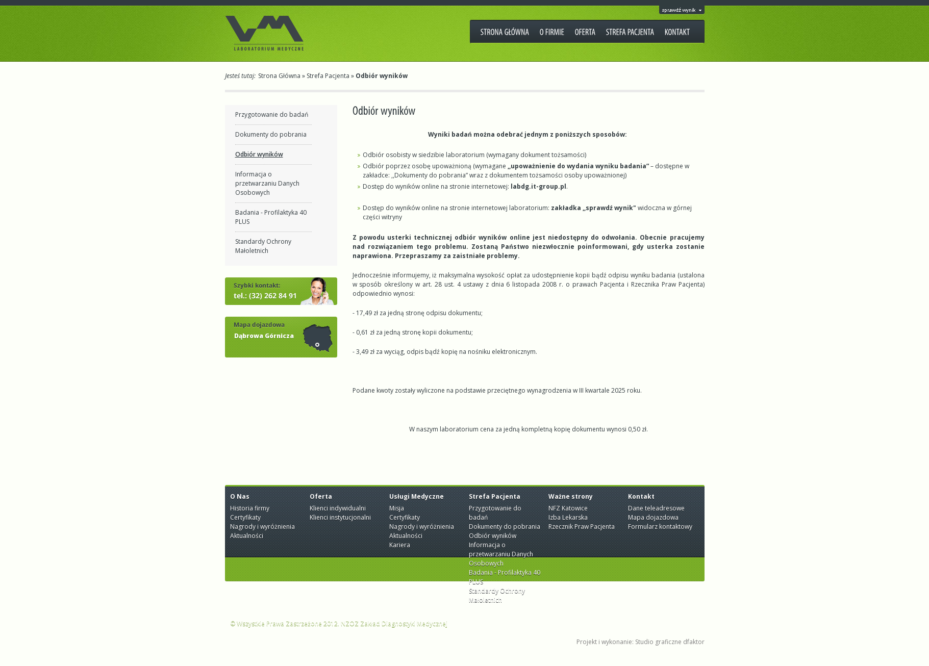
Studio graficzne (658, 641)
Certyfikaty (245, 517)
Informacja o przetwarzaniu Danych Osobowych (267, 183)
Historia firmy (249, 508)
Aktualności (246, 535)
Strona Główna (279, 75)
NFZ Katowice (568, 508)
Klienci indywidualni (338, 508)
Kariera (399, 545)
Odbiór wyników (259, 154)
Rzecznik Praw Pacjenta (581, 526)
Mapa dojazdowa (653, 517)
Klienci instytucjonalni (340, 517)
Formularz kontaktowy (660, 526)
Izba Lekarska (568, 517)
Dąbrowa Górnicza (264, 335)
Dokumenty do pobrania (271, 134)
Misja (396, 508)
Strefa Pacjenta (328, 75)
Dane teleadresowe (656, 508)
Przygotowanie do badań (271, 114)
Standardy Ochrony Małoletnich (263, 246)
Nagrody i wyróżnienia (262, 526)
